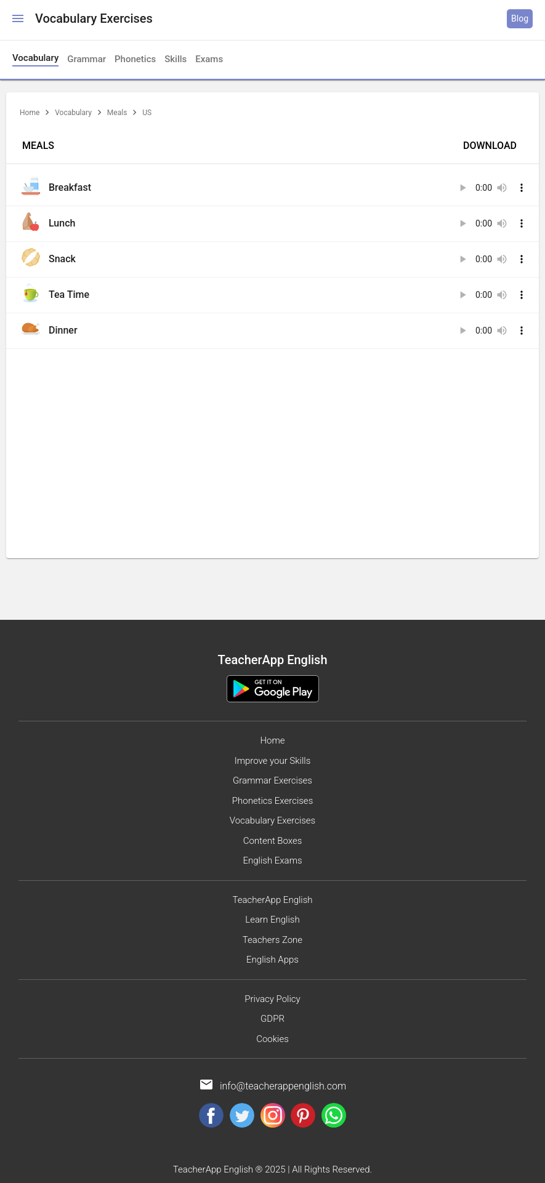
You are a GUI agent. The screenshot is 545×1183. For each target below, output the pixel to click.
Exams (209, 59)
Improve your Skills (273, 760)
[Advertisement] (272, 441)
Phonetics (135, 59)
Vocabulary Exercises (272, 820)
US (146, 112)
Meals (117, 112)
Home (29, 112)
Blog (519, 18)
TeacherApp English (272, 899)
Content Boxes (272, 840)
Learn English (272, 919)
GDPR (272, 1018)
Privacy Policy (272, 999)
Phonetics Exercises (272, 800)
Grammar (86, 59)
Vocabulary (73, 112)
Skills (175, 59)
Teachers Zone (272, 939)
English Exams (272, 860)
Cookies (272, 1039)
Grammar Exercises (272, 780)
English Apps (272, 959)
